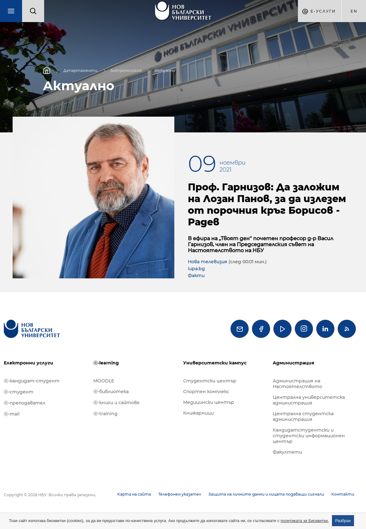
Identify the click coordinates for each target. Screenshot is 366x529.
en (354, 11)
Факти (196, 275)
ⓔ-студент (18, 392)
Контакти (342, 494)
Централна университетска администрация (309, 400)
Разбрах (343, 520)
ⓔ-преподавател (24, 403)
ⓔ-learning (106, 363)
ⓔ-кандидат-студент (32, 381)
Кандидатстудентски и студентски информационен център (309, 435)
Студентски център (209, 381)
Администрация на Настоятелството (297, 383)
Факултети (287, 452)
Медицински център (208, 402)
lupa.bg (196, 268)
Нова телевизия (208, 261)
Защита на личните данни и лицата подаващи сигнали (266, 494)
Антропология (126, 70)
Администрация (293, 363)
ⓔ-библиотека (111, 391)
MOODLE (103, 381)
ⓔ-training (105, 413)
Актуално (164, 70)
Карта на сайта (134, 494)
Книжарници (198, 413)
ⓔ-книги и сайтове (116, 402)
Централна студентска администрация (303, 416)
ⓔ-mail (12, 414)
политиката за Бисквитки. (305, 520)
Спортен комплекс (206, 391)
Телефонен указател (179, 494)
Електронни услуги (28, 363)
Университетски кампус (215, 363)
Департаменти (80, 70)
